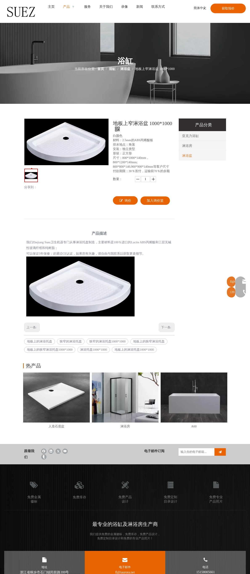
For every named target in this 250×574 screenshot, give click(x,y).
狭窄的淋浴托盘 (71, 341)
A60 (194, 426)
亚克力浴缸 (190, 136)
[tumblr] (43, 456)
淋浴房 (187, 145)
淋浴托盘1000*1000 (93, 349)
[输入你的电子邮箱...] (195, 452)
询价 (125, 200)
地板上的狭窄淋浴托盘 (149, 341)
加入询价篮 (155, 200)
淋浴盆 (187, 155)
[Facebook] (43, 451)
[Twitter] (58, 451)
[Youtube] (65, 451)
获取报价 (228, 8)
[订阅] (220, 452)
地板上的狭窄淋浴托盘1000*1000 (50, 349)
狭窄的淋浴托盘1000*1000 (107, 341)
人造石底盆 (56, 426)
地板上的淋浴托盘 (39, 341)
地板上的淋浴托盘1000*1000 (134, 349)
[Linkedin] (51, 451)
